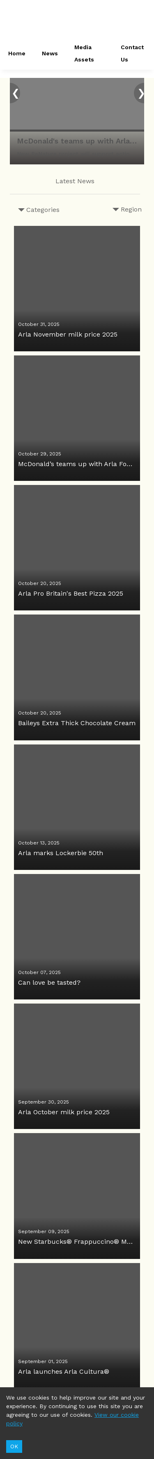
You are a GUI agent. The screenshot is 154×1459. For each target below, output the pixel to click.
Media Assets (84, 53)
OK (14, 1446)
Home (16, 53)
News (50, 53)
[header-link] (77, 20)
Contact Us (132, 53)
